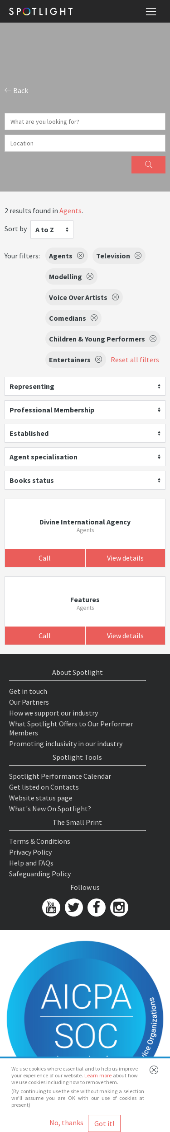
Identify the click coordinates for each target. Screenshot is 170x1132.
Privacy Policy (30, 851)
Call (45, 557)
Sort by (16, 228)
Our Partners (29, 701)
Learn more (98, 1075)
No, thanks (66, 1122)
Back (16, 90)
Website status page (41, 797)
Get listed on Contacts (44, 786)
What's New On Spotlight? (50, 808)
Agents (70, 210)
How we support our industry (53, 712)
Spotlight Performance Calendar (60, 776)
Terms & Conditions (39, 841)
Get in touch (28, 691)
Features (85, 599)
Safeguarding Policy (40, 873)
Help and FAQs (31, 862)
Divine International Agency (85, 521)
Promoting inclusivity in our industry (65, 743)
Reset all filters (135, 359)
